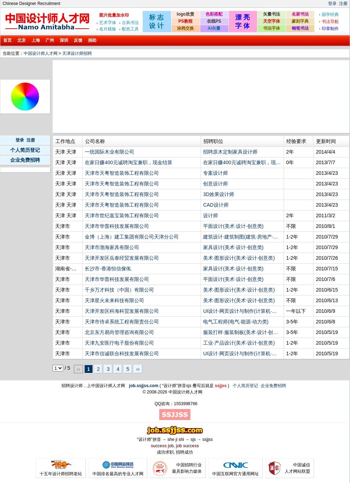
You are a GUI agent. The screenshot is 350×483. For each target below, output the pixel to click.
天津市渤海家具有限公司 (112, 247)
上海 (35, 40)
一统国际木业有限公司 (109, 152)
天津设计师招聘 (77, 53)
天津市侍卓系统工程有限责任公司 (122, 321)
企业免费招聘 (25, 160)
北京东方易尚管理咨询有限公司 (119, 332)
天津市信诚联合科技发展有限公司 (122, 353)
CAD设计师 (216, 205)
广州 (50, 40)
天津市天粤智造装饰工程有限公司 (122, 173)
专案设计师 (215, 173)
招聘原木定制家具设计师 (230, 152)
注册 (343, 3)
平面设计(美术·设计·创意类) (233, 226)
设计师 (210, 215)
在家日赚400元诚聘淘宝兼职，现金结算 (128, 162)
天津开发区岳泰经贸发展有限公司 (122, 258)
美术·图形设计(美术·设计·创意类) (239, 258)
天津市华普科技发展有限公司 (117, 226)
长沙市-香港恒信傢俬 (108, 268)
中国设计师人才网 (41, 53)
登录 (332, 3)
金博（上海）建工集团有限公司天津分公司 (132, 237)
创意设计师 (215, 183)
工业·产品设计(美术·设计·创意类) (239, 343)
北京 (21, 40)
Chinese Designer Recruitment (31, 3)
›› (138, 369)
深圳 (64, 40)
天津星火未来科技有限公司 (114, 300)
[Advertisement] (93, 96)
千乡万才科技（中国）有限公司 (119, 290)
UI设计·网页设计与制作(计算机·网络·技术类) (242, 311)
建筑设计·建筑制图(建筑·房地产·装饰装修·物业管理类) (242, 237)
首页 (7, 40)
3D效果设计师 (218, 194)
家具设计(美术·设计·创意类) (233, 247)
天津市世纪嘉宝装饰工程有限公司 (122, 215)
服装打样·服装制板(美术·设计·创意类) (242, 332)
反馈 (78, 40)
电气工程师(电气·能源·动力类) (235, 321)
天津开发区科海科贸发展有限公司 (122, 311)
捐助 (92, 40)
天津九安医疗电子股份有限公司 (119, 343)
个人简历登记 (25, 150)
